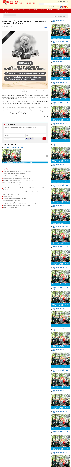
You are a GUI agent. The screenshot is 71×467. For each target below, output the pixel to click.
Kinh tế (35, 9)
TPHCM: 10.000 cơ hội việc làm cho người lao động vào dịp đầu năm (17, 171)
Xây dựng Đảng (16, 9)
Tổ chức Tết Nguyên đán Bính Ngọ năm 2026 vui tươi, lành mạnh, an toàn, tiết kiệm (20, 203)
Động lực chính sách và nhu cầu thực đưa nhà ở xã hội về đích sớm (16, 178)
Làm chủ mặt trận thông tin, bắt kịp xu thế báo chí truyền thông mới (16, 205)
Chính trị (8, 9)
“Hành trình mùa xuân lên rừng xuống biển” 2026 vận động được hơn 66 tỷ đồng (19, 176)
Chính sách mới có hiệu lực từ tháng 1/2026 (12, 182)
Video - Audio (65, 1)
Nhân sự (42, 9)
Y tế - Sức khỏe (50, 9)
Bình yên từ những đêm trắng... (9, 202)
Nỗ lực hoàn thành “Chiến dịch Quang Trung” (12, 194)
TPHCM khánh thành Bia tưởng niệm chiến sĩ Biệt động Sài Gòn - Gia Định (18, 162)
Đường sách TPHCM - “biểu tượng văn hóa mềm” (13, 175)
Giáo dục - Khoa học (60, 9)
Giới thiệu (60, 1)
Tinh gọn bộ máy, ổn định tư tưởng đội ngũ (11, 207)
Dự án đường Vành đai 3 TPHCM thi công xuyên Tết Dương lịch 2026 (17, 192)
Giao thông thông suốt (7, 196)
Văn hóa (6, 12)
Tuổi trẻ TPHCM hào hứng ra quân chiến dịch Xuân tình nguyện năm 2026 (18, 180)
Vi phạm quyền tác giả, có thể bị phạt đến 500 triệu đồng (14, 173)
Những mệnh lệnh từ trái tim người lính (11, 185)
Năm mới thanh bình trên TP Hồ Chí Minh (11, 200)
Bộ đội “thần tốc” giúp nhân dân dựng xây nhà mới (13, 184)
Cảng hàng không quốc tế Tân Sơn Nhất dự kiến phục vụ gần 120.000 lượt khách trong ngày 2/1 (22, 191)
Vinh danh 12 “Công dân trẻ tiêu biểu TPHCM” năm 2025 (14, 198)
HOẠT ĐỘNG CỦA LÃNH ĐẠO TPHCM (13, 147)
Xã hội (30, 9)
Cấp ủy (24, 9)
